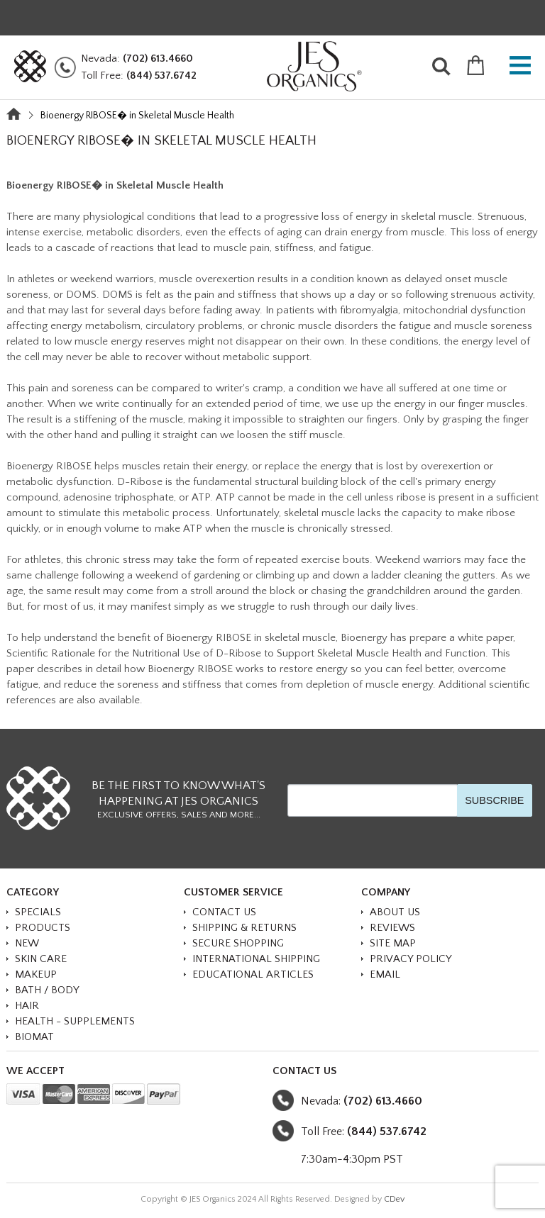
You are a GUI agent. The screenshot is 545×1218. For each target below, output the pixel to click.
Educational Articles (253, 974)
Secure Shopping (238, 943)
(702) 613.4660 (158, 58)
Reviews (392, 928)
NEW (27, 943)
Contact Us (224, 912)
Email (385, 974)
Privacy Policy (411, 959)
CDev (394, 1199)
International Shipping (256, 959)
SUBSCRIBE (494, 800)
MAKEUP (36, 974)
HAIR (27, 1006)
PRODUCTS (42, 928)
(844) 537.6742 (161, 75)
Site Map (393, 943)
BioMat (34, 1037)
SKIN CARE (41, 959)
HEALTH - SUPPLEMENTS (75, 1021)
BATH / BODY (47, 990)
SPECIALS (38, 912)
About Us (395, 912)
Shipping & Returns (244, 928)
